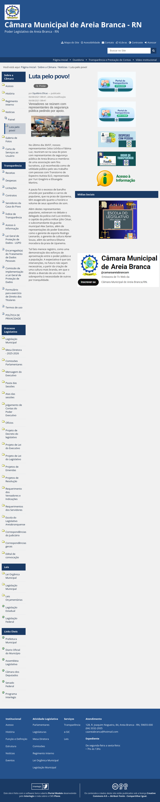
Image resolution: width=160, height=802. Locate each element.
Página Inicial (60, 60)
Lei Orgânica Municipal (45, 760)
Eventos (10, 760)
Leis (6, 567)
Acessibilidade (92, 42)
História (10, 732)
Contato (109, 42)
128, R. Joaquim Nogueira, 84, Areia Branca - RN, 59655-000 (119, 724)
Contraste (137, 42)
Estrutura (11, 746)
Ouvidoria (78, 60)
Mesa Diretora (41, 739)
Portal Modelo (55, 793)
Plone (57, 796)
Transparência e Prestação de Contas (110, 60)
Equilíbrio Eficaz (40, 93)
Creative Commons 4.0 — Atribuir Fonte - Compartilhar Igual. (124, 794)
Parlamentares (41, 724)
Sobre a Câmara (47, 67)
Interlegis (29, 796)
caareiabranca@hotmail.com (102, 731)
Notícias (62, 67)
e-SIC (67, 732)
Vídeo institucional (146, 60)
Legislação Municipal (44, 767)
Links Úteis (11, 631)
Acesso (10, 724)
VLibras (123, 42)
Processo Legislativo (10, 330)
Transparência (13, 165)
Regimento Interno (43, 753)
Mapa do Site (71, 42)
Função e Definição (16, 739)
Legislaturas (39, 732)
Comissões (39, 746)
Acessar (152, 42)
